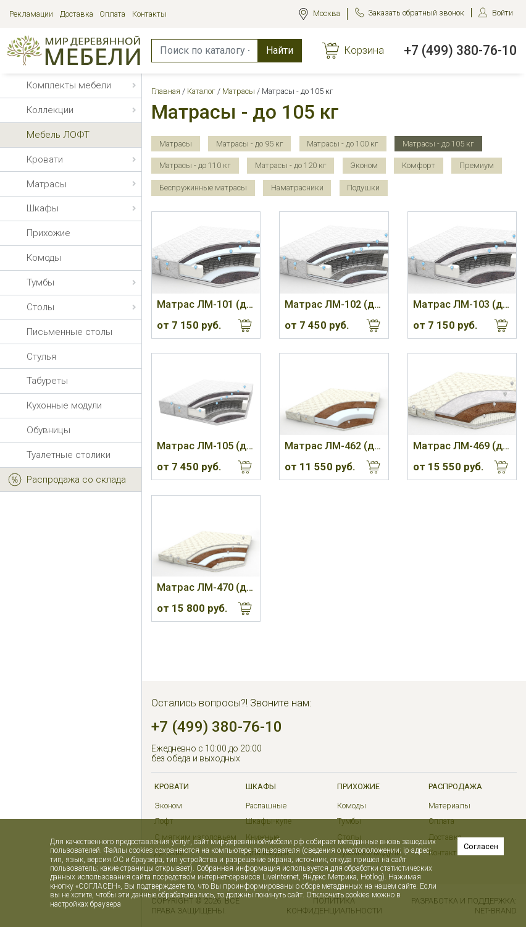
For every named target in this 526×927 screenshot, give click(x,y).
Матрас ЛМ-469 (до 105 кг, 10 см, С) (462, 446)
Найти (279, 50)
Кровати (171, 786)
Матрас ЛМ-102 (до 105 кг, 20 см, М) (334, 304)
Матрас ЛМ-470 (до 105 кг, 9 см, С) (206, 587)
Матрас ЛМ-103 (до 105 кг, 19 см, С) (462, 304)
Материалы (449, 805)
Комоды (351, 805)
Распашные (266, 805)
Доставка (76, 14)
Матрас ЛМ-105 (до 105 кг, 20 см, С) (206, 446)
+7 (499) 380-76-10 (460, 50)
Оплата (112, 14)
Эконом (168, 805)
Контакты (149, 14)
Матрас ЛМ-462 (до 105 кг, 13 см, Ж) (334, 446)
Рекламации (31, 14)
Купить (245, 326)
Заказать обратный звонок (416, 12)
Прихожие (358, 786)
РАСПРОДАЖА (455, 786)
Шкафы (261, 786)
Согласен (481, 846)
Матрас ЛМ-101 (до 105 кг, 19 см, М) (206, 304)
